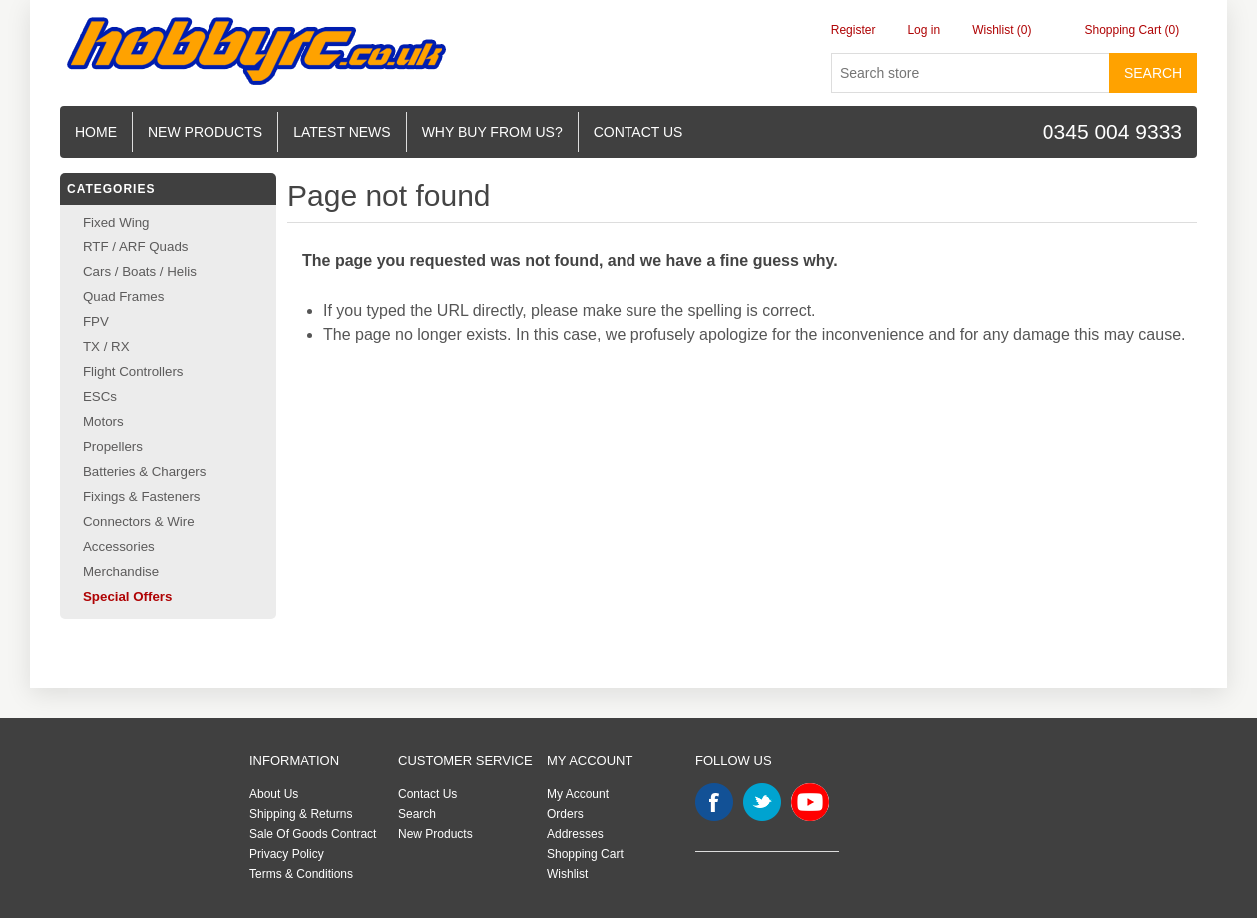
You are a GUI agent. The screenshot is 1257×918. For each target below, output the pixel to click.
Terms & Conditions (301, 874)
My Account (578, 794)
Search (1153, 73)
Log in (923, 30)
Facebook (714, 802)
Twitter (762, 802)
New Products (205, 132)
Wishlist (567, 874)
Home (96, 132)
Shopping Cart (585, 854)
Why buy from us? (492, 132)
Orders (565, 814)
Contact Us (427, 794)
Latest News (342, 132)
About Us (273, 794)
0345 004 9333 (1112, 131)
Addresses (575, 834)
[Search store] (970, 73)
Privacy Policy (286, 854)
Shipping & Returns (300, 814)
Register (853, 30)
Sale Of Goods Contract (312, 834)
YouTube (810, 802)
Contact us (638, 132)
